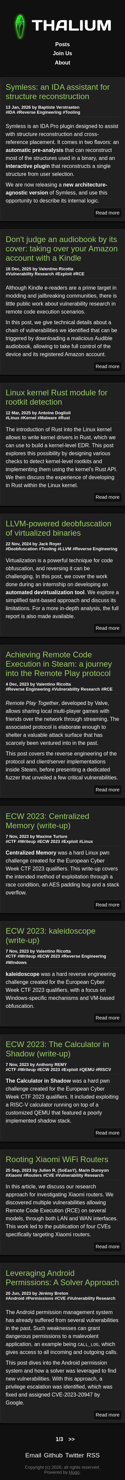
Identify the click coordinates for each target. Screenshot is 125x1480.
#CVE (48, 1175)
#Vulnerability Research (30, 273)
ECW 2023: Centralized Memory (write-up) (47, 821)
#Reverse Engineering (39, 112)
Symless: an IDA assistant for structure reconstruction (58, 91)
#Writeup (27, 841)
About (62, 63)
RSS (93, 1455)
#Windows (16, 962)
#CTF (11, 841)
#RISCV (103, 1069)
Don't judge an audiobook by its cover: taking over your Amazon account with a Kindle (62, 248)
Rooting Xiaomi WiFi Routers (57, 1159)
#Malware (47, 417)
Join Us (62, 53)
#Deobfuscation (22, 548)
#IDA (10, 112)
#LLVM (64, 548)
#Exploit (63, 273)
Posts (62, 44)
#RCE (78, 273)
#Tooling (71, 112)
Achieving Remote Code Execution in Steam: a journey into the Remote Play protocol (59, 664)
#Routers (32, 1175)
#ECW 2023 (48, 841)
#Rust (64, 417)
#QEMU (87, 1069)
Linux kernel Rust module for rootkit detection (56, 397)
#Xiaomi (14, 1175)
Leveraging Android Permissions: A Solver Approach (62, 1278)
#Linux (12, 417)
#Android (15, 1298)
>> (71, 1439)
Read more (107, 212)
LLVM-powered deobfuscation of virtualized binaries (58, 528)
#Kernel (28, 417)
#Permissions (39, 1298)
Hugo (74, 1472)
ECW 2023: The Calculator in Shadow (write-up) (57, 1049)
